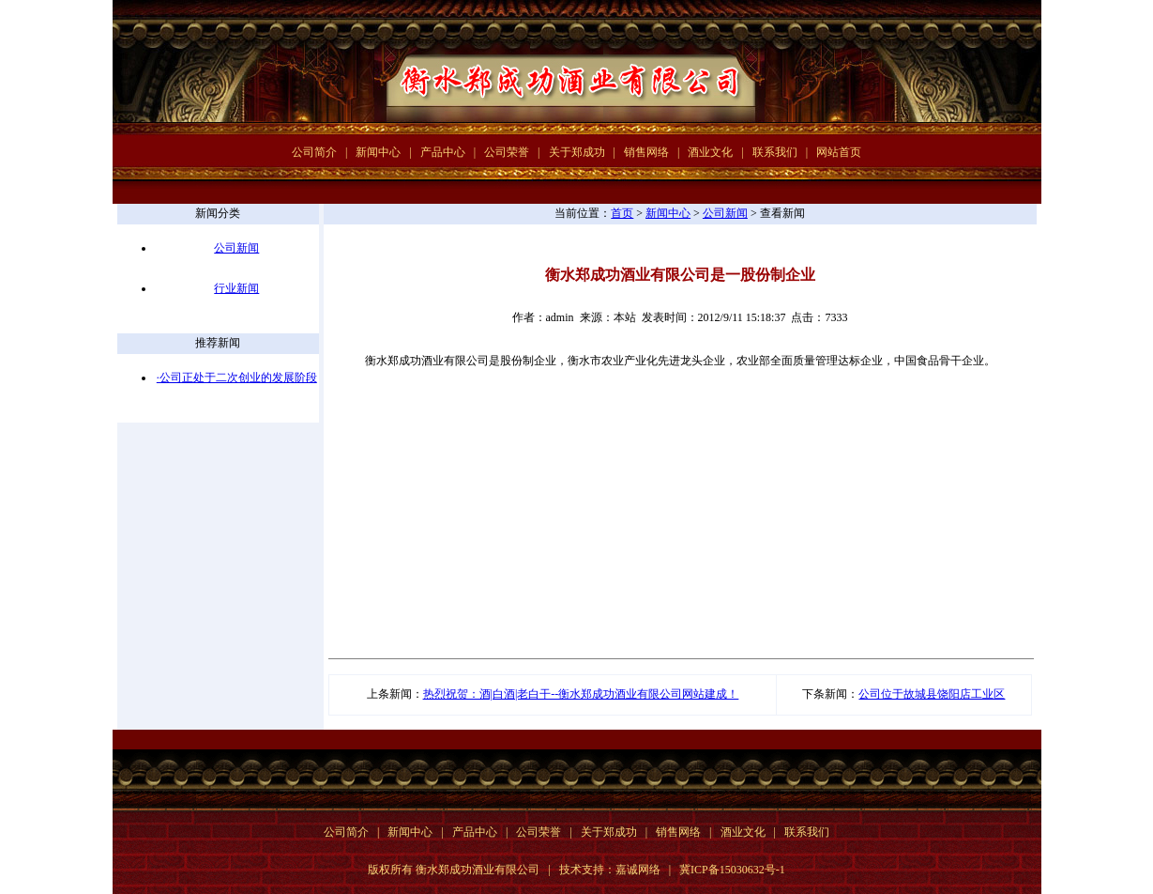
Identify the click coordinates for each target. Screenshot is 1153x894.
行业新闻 (236, 288)
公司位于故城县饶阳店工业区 (931, 694)
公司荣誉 (506, 152)
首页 (622, 213)
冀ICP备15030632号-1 (732, 869)
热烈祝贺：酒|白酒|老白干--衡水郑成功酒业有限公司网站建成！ (581, 694)
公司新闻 (236, 247)
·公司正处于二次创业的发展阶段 (237, 377)
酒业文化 (710, 152)
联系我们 (774, 152)
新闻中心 (378, 152)
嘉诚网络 (637, 869)
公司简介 (314, 152)
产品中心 (442, 152)
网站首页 (838, 152)
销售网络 (646, 152)
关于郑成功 (577, 152)
